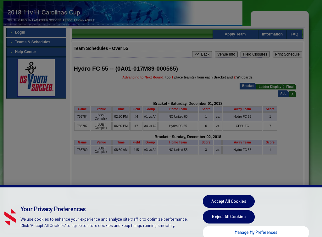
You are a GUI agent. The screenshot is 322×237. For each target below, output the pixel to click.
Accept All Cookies (228, 216)
